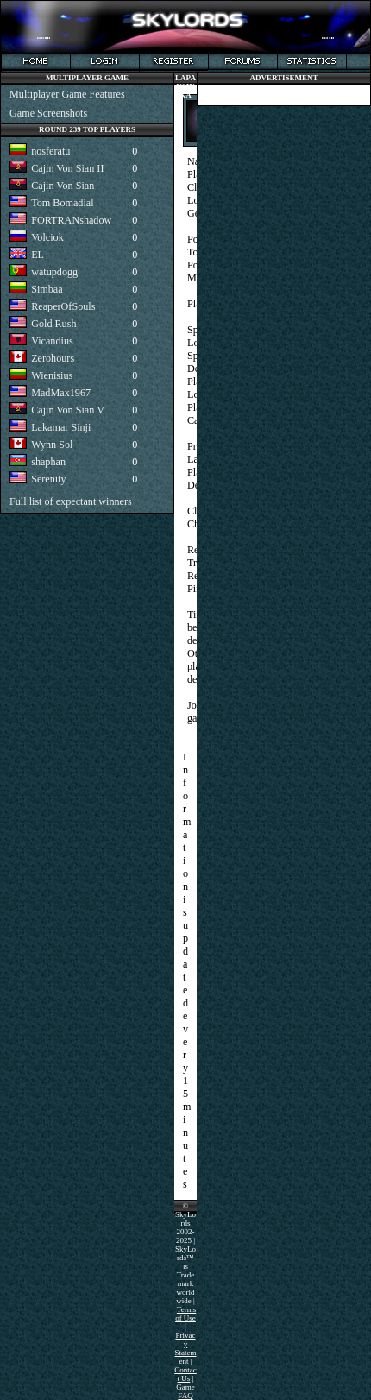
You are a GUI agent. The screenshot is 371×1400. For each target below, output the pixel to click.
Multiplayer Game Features (67, 94)
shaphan (48, 462)
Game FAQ (185, 1391)
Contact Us (185, 1374)
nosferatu (50, 151)
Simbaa (46, 289)
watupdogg (54, 272)
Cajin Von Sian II (67, 168)
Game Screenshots (48, 113)
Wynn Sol (51, 444)
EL (37, 255)
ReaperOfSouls (63, 306)
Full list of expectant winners (70, 501)
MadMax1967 (61, 393)
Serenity (48, 479)
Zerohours (52, 358)
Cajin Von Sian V (67, 410)
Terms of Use (185, 1313)
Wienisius (51, 375)
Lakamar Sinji (61, 427)
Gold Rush (53, 324)
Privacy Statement (186, 1348)
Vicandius (52, 341)
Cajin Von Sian (62, 186)
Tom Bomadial (62, 203)
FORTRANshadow (71, 220)
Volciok (47, 237)
